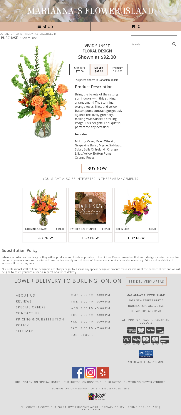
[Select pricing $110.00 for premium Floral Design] (118, 69)
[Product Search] (151, 44)
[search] (174, 44)
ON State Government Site (110, 388)
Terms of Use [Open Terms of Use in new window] (90, 409)
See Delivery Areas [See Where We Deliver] (146, 281)
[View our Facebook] (78, 377)
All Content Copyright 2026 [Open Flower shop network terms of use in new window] (42, 407)
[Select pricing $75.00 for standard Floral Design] (80, 69)
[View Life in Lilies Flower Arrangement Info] (136, 208)
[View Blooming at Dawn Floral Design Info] (44, 207)
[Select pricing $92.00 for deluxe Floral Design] (98, 69)
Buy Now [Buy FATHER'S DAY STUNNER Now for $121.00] (90, 237)
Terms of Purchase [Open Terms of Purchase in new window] (143, 407)
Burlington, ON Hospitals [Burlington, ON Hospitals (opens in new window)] (83, 381)
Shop (45, 26)
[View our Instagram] (90, 377)
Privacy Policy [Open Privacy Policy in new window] (113, 407)
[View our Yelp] (103, 377)
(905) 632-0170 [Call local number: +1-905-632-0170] (151, 311)
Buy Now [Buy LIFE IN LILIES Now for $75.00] (136, 237)
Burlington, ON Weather (70, 388)
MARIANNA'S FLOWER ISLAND (90, 11)
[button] (146, 354)
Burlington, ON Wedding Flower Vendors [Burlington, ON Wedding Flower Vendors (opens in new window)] (135, 381)
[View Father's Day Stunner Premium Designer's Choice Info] (90, 208)
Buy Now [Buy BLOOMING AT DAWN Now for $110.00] (44, 237)
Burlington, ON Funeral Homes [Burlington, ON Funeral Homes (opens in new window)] (38, 381)
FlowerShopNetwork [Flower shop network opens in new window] (81, 407)
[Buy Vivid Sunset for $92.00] (97, 168)
